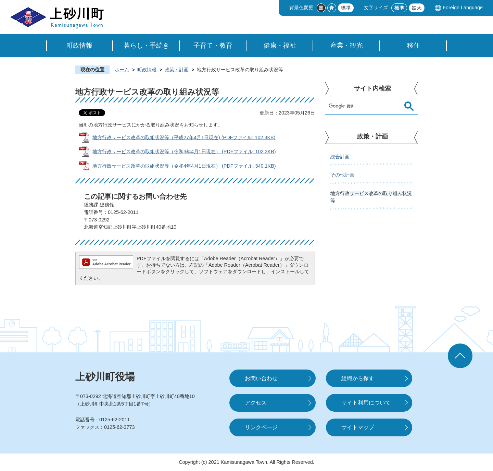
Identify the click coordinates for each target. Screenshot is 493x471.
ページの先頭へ (460, 355)
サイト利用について (366, 403)
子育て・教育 (212, 45)
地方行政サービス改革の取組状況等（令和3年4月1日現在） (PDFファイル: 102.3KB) (184, 151)
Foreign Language (463, 7)
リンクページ (261, 427)
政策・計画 (177, 69)
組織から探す (357, 378)
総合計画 (340, 156)
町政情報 (79, 45)
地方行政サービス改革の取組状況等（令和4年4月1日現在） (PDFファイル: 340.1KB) (184, 166)
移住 (413, 45)
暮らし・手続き (146, 45)
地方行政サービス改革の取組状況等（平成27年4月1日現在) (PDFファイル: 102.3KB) (183, 137)
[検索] (365, 106)
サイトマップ (357, 427)
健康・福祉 (280, 45)
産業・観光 (346, 45)
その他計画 (342, 175)
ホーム (122, 69)
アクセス (256, 403)
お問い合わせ (261, 378)
